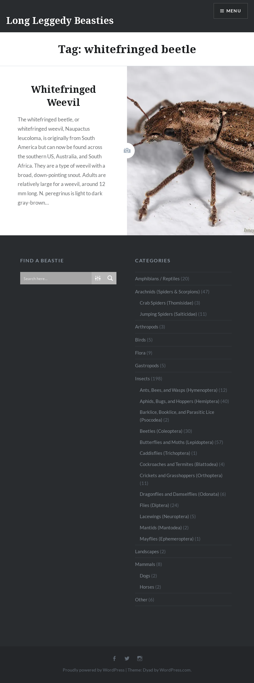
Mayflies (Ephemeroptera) (167, 538)
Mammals (145, 564)
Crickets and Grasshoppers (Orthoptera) (181, 475)
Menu (233, 11)
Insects (142, 378)
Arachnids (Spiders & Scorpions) (167, 291)
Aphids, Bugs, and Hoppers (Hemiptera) (180, 401)
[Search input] (56, 278)
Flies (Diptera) (154, 505)
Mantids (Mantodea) (161, 527)
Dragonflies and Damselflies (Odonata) (179, 494)
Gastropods (147, 365)
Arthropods (146, 326)
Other (141, 599)
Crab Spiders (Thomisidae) (166, 302)
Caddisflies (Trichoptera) (165, 453)
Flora (140, 352)
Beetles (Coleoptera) (161, 431)
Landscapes (147, 551)
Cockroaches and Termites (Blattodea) (179, 464)
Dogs (145, 575)
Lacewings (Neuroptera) (164, 516)
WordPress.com (175, 669)
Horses (147, 587)
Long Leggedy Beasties (60, 20)
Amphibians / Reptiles (157, 278)
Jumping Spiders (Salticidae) (168, 314)
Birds (140, 339)
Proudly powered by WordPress (94, 669)
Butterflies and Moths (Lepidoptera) (177, 442)
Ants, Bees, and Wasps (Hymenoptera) (179, 390)
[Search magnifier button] (110, 278)
